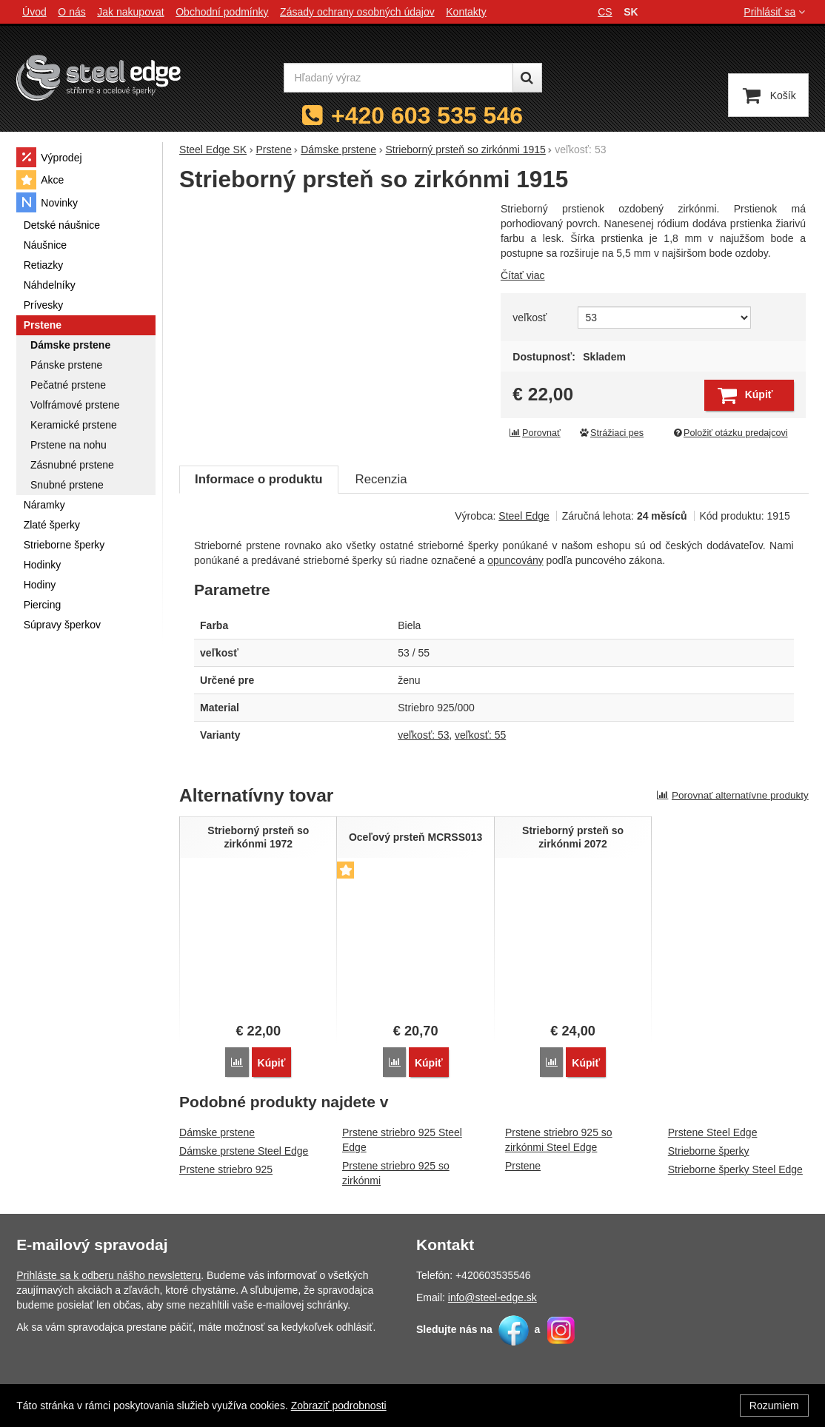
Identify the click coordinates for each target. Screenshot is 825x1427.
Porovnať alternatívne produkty (732, 795)
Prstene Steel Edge (713, 1132)
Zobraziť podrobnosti (339, 1405)
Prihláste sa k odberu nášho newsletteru (108, 1275)
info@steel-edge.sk (492, 1297)
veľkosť (529, 317)
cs (605, 12)
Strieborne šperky (708, 1150)
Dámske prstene (217, 1132)
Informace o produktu (258, 479)
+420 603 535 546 (427, 115)
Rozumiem (774, 1405)
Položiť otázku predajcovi (729, 433)
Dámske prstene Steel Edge (243, 1150)
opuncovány (515, 560)
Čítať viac (523, 275)
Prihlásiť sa (776, 12)
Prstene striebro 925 (226, 1169)
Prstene (523, 1165)
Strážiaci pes (611, 433)
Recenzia (381, 479)
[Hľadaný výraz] (398, 78)
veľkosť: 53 (423, 735)
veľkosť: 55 (480, 735)
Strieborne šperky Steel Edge (735, 1169)
